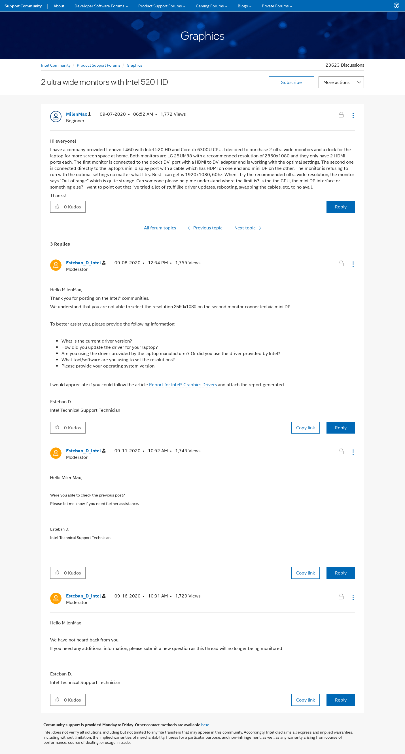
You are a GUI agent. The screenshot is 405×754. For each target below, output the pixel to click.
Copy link (305, 427)
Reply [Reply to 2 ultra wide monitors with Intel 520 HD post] (341, 206)
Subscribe (291, 82)
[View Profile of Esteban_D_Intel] (85, 262)
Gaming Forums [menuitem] (210, 6)
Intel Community (56, 65)
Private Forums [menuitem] (275, 6)
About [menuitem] (59, 6)
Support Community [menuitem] (23, 6)
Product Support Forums (98, 65)
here (205, 724)
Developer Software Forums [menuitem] (99, 6)
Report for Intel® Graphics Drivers (183, 384)
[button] (352, 115)
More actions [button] (336, 82)
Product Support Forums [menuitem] (160, 6)
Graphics (134, 65)
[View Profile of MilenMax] (78, 114)
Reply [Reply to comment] (341, 427)
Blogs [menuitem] (243, 6)
